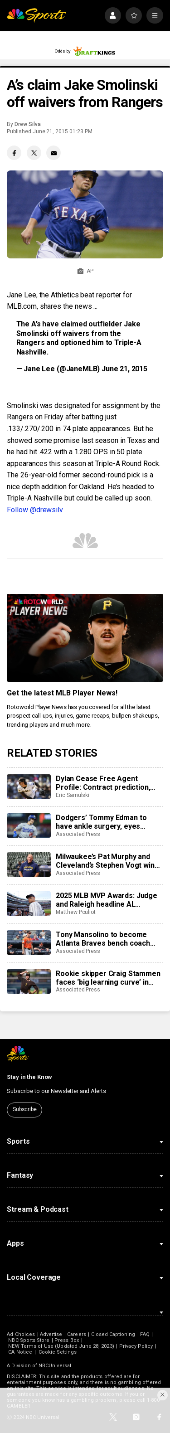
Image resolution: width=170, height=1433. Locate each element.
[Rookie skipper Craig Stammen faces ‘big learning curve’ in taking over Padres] (28, 981)
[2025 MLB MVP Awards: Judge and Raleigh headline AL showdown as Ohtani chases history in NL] (28, 903)
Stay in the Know (29, 1077)
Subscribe (25, 1109)
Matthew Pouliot (76, 912)
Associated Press (78, 834)
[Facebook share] (14, 153)
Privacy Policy (136, 1346)
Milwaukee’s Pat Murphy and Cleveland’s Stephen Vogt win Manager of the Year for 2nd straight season (105, 861)
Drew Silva (27, 124)
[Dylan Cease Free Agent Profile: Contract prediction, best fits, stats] (28, 786)
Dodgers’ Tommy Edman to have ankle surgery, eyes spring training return (101, 822)
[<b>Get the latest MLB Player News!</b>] (85, 638)
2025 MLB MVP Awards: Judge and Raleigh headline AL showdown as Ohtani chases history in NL (106, 899)
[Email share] (53, 153)
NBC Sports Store (28, 1340)
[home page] (36, 15)
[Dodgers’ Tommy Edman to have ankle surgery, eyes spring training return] (28, 825)
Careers (76, 1334)
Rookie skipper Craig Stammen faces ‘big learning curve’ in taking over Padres (108, 977)
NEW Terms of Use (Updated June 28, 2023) (61, 1346)
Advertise (51, 1334)
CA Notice (20, 1352)
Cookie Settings (58, 1352)
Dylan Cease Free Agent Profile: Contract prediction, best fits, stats (103, 783)
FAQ (144, 1334)
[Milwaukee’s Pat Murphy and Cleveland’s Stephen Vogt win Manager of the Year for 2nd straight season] (28, 864)
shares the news (66, 306)
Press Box (66, 1340)
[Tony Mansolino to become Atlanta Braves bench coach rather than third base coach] (28, 942)
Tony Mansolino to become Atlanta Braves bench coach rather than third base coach (103, 938)
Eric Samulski (72, 795)
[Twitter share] (34, 153)
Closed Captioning (113, 1334)
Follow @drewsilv (35, 509)
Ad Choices (21, 1334)
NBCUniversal (55, 1366)
